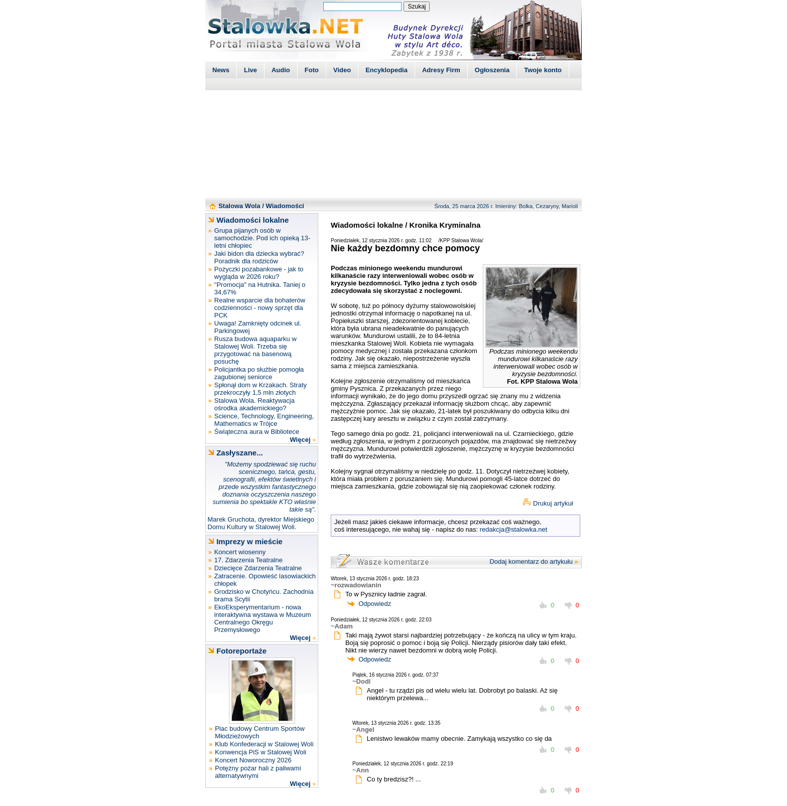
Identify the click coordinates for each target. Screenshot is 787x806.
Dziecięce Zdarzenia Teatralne (258, 568)
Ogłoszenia (492, 70)
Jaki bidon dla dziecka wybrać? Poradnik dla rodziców (259, 257)
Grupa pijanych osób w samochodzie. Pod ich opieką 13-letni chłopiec (262, 238)
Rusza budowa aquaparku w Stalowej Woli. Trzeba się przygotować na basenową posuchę (255, 350)
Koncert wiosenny (240, 552)
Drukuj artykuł (553, 503)
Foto (312, 70)
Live (250, 70)
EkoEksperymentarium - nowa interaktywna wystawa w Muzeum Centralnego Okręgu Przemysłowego (262, 618)
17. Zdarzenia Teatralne (248, 560)
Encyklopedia (386, 70)
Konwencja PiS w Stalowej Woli (260, 752)
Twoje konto (543, 70)
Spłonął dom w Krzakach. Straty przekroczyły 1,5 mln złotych (260, 388)
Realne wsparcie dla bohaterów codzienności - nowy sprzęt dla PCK (259, 307)
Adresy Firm (441, 70)
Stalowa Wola (239, 206)
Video (342, 70)
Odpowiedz (374, 603)
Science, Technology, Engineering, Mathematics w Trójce (264, 419)
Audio (281, 70)
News (220, 70)
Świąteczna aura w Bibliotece (256, 431)
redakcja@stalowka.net (514, 529)
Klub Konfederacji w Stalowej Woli (264, 744)
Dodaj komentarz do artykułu (530, 561)
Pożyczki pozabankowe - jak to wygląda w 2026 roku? (259, 272)
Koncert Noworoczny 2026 (253, 760)
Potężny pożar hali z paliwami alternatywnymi (258, 771)
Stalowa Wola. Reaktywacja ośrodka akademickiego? (254, 404)
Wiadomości (285, 206)
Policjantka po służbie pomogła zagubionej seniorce (259, 373)
